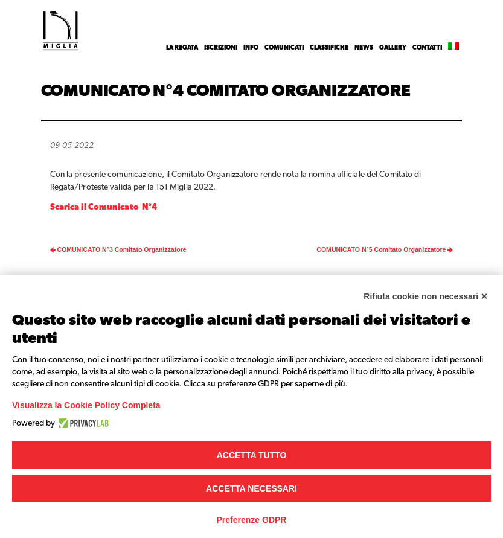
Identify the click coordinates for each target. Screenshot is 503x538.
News (363, 48)
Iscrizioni (220, 48)
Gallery (392, 48)
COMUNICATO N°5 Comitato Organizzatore (384, 249)
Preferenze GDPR (252, 520)
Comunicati (284, 48)
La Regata (182, 48)
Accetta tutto (252, 455)
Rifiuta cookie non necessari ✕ (426, 296)
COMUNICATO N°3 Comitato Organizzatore (118, 249)
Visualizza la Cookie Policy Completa (86, 405)
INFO (250, 48)
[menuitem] (453, 48)
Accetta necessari (251, 488)
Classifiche (329, 48)
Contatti (427, 48)
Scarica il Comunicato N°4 (105, 207)
